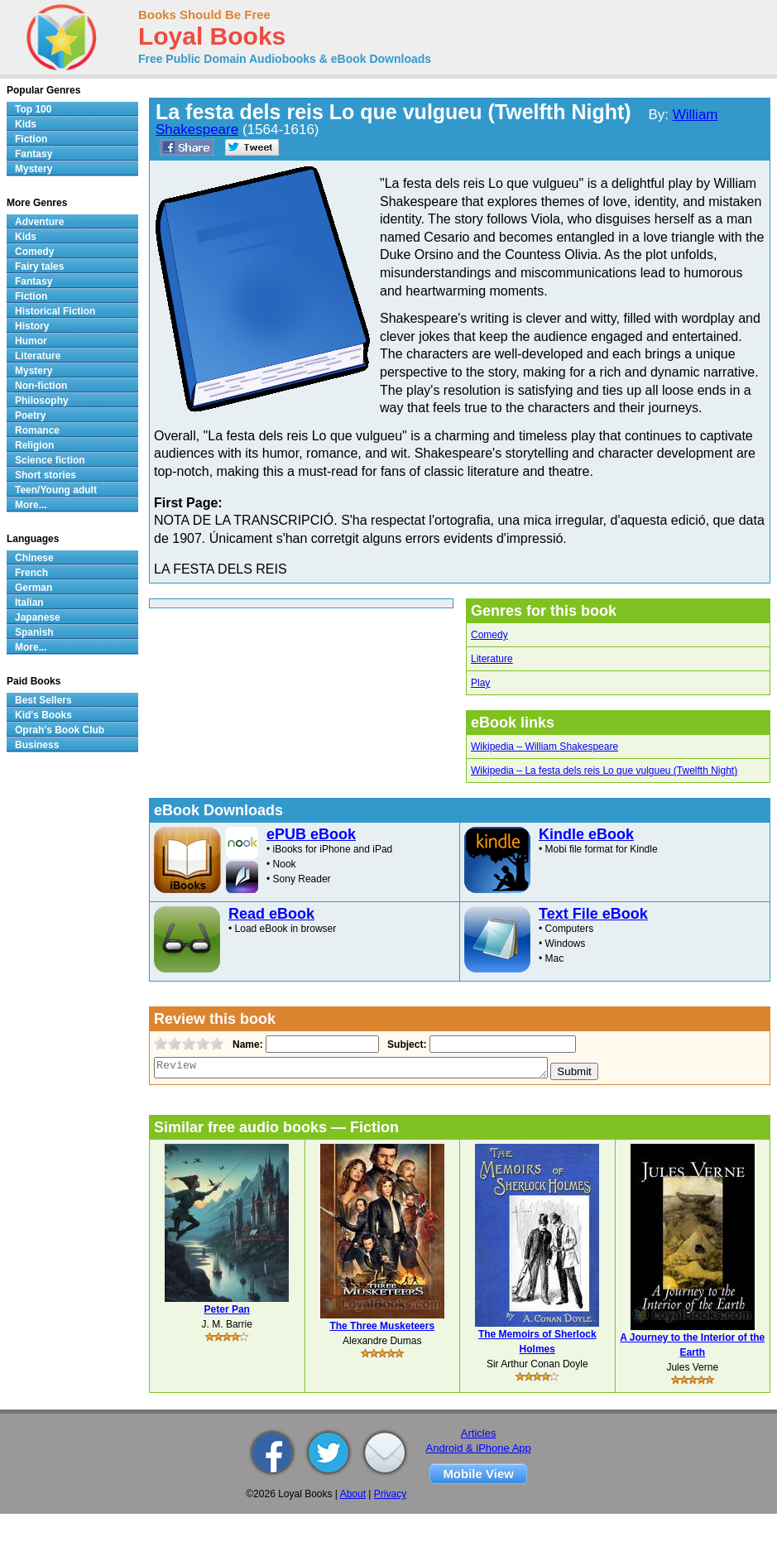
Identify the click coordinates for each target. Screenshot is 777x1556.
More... (31, 505)
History (32, 326)
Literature (492, 659)
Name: (246, 1044)
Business (37, 745)
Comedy (489, 635)
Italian (29, 602)
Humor (31, 341)
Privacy (390, 1494)
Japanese (37, 617)
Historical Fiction (55, 311)
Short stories (45, 475)
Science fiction (50, 460)
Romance (37, 430)
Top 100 (33, 109)
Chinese (34, 558)
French (31, 573)
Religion (34, 445)
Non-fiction (41, 385)
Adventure (39, 222)
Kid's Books (43, 715)
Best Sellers (43, 700)
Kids (25, 124)
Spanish (34, 632)
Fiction (31, 139)
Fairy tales (39, 266)
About (353, 1494)
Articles (478, 1433)
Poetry (30, 415)
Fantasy (33, 154)
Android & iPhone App (478, 1448)
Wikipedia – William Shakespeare (544, 746)
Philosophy (42, 400)
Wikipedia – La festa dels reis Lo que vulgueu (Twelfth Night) (604, 770)
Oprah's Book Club (59, 730)
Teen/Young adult (56, 490)
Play (480, 683)
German (33, 587)
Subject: (405, 1044)
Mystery (33, 169)
